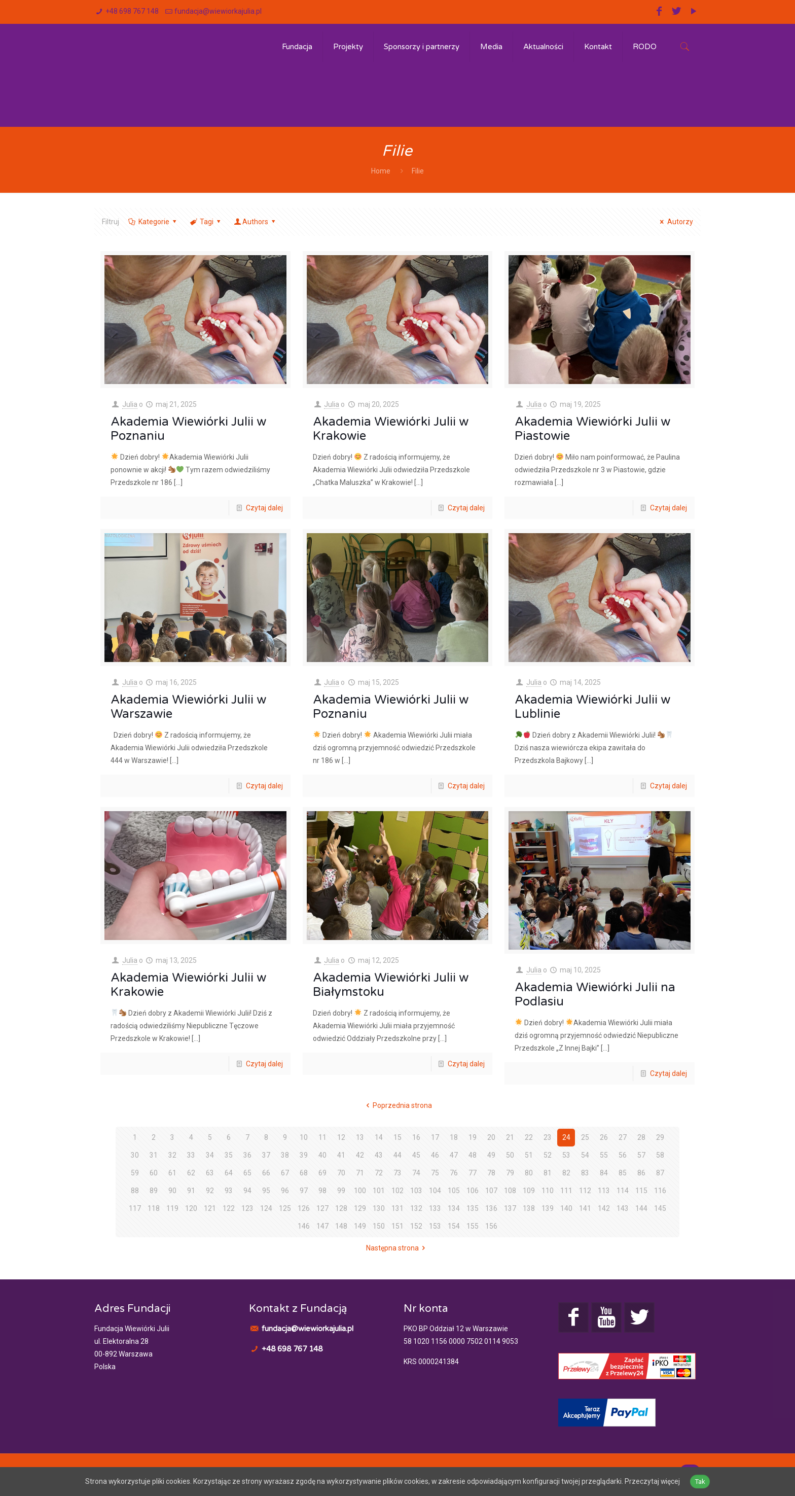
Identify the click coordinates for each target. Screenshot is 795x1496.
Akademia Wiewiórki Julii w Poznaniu (188, 428)
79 (510, 1173)
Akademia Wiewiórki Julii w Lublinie (592, 706)
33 (191, 1155)
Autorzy (675, 222)
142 (604, 1208)
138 (529, 1208)
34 (210, 1155)
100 (360, 1191)
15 (397, 1137)
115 (641, 1191)
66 (266, 1173)
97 (304, 1191)
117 (135, 1208)
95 (266, 1191)
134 (454, 1208)
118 (154, 1208)
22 (529, 1137)
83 (585, 1173)
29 (660, 1137)
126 (304, 1208)
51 (529, 1155)
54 (585, 1155)
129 (360, 1208)
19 (472, 1137)
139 (547, 1208)
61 (172, 1173)
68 (304, 1173)
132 (416, 1208)
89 (154, 1191)
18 (454, 1137)
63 (210, 1173)
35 (229, 1155)
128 (341, 1208)
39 (304, 1155)
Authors (255, 222)
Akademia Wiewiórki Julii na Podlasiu (595, 994)
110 (547, 1191)
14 (379, 1137)
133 (435, 1208)
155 (472, 1226)
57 (641, 1155)
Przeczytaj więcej (654, 1481)
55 (604, 1155)
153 (435, 1226)
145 (660, 1208)
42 (360, 1155)
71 (360, 1173)
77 (472, 1173)
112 (585, 1191)
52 (548, 1155)
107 (491, 1191)
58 (660, 1155)
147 (322, 1226)
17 (435, 1137)
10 (304, 1137)
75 (435, 1173)
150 (379, 1226)
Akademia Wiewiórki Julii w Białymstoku (390, 984)
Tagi (205, 222)
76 (454, 1173)
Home (380, 171)
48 (472, 1155)
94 (247, 1191)
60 (154, 1173)
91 (191, 1191)
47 (454, 1155)
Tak (702, 1481)
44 (397, 1155)
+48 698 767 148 (132, 11)
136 (491, 1208)
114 (623, 1191)
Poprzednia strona (397, 1105)
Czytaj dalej (264, 508)
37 (266, 1155)
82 (566, 1173)
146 (304, 1226)
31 (154, 1155)
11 (322, 1137)
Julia (129, 404)
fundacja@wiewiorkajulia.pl (218, 11)
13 (360, 1137)
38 (285, 1155)
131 (397, 1208)
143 (623, 1208)
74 (416, 1173)
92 (210, 1191)
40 (322, 1155)
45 (416, 1155)
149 (360, 1226)
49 (491, 1155)
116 (660, 1191)
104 (435, 1191)
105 (454, 1191)
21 (510, 1137)
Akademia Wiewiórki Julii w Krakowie (390, 428)
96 (285, 1191)
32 (172, 1155)
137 (510, 1208)
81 (548, 1173)
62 (191, 1173)
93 (229, 1191)
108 (510, 1191)
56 (623, 1155)
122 (229, 1208)
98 (322, 1191)
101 (379, 1191)
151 (397, 1226)
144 (641, 1208)
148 (341, 1226)
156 (491, 1226)
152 (416, 1226)
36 (247, 1155)
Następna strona (397, 1248)
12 (341, 1137)
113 (604, 1191)
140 (566, 1208)
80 (529, 1173)
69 (322, 1173)
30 (135, 1155)
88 (135, 1191)
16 (416, 1137)
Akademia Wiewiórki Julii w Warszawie (188, 706)
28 (641, 1137)
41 (341, 1155)
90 (172, 1191)
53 (566, 1155)
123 (247, 1208)
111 (566, 1191)
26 (604, 1137)
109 (529, 1191)
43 (379, 1155)
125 (285, 1208)
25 (585, 1137)
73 (397, 1173)
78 (491, 1173)
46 (435, 1155)
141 (585, 1208)
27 (623, 1137)
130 (379, 1208)
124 (266, 1208)
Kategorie (153, 222)
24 (566, 1137)
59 (135, 1173)
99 (341, 1191)
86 (641, 1173)
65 (247, 1173)
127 (322, 1208)
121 (210, 1208)
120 (191, 1208)
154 (454, 1226)
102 (397, 1191)
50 (510, 1155)
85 (623, 1173)
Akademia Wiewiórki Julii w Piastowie (592, 428)
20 (491, 1137)
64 (229, 1173)
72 (379, 1173)
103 (416, 1191)
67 (285, 1173)
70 (341, 1173)
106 (472, 1191)
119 (172, 1208)
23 (548, 1137)
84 (604, 1173)
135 (472, 1208)
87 (660, 1173)
